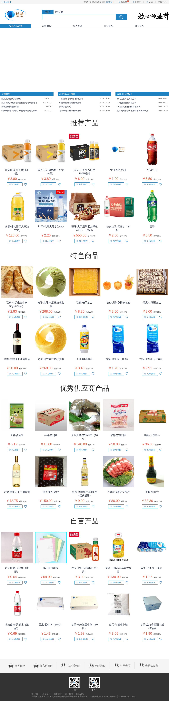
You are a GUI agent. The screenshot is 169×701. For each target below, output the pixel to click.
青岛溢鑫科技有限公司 (127, 99)
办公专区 (139, 26)
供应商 (59, 12)
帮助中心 (162, 2)
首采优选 (46, 26)
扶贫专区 (108, 26)
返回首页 (8, 2)
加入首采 (77, 26)
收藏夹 (138, 2)
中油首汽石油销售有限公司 (129, 106)
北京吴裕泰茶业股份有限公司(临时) (132, 110)
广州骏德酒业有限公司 (127, 103)
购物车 (124, 2)
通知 (151, 2)
